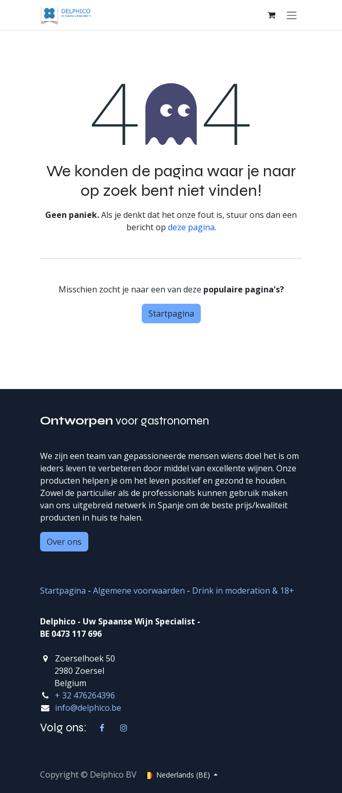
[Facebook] (102, 728)
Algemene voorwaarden (139, 590)
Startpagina (171, 313)
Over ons (64, 541)
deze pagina (191, 227)
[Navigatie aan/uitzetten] (291, 15)
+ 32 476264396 (85, 695)
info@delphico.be (88, 707)
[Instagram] (124, 728)
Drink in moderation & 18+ (243, 590)
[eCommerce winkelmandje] (271, 15)
